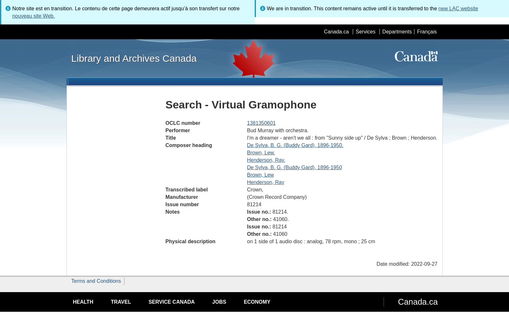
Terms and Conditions (96, 281)
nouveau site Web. (33, 16)
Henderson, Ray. (266, 160)
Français (427, 31)
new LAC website (458, 8)
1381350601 (261, 123)
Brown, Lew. (261, 152)
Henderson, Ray (265, 182)
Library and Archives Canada (134, 58)
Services (365, 31)
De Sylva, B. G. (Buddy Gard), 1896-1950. (295, 145)
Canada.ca (336, 31)
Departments (397, 31)
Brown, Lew (260, 175)
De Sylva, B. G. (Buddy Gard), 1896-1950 (294, 167)
